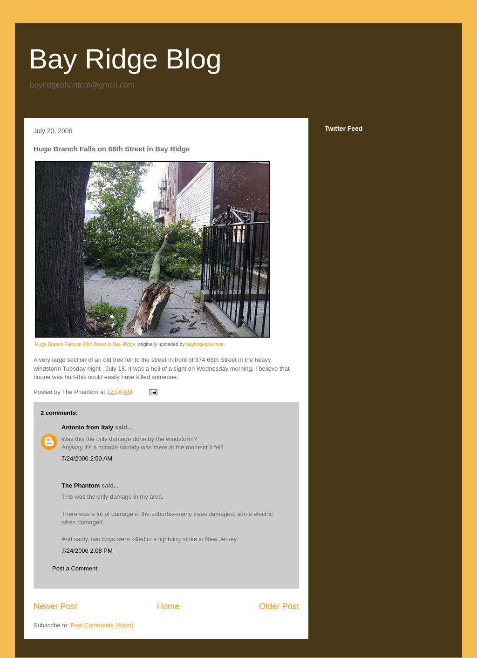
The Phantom (80, 485)
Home (168, 606)
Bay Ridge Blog (125, 59)
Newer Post (55, 606)
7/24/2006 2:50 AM (86, 458)
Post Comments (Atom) (102, 625)
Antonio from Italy (87, 427)
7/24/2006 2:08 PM (87, 550)
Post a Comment (74, 568)
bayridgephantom (205, 344)
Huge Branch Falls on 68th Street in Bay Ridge (85, 344)
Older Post (279, 606)
